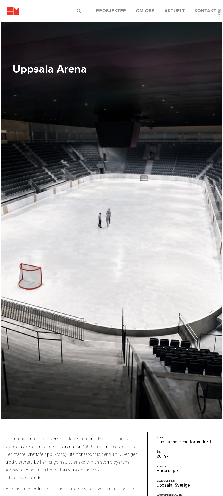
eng (219, 12)
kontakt (205, 11)
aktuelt (174, 11)
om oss (145, 11)
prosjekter (111, 11)
